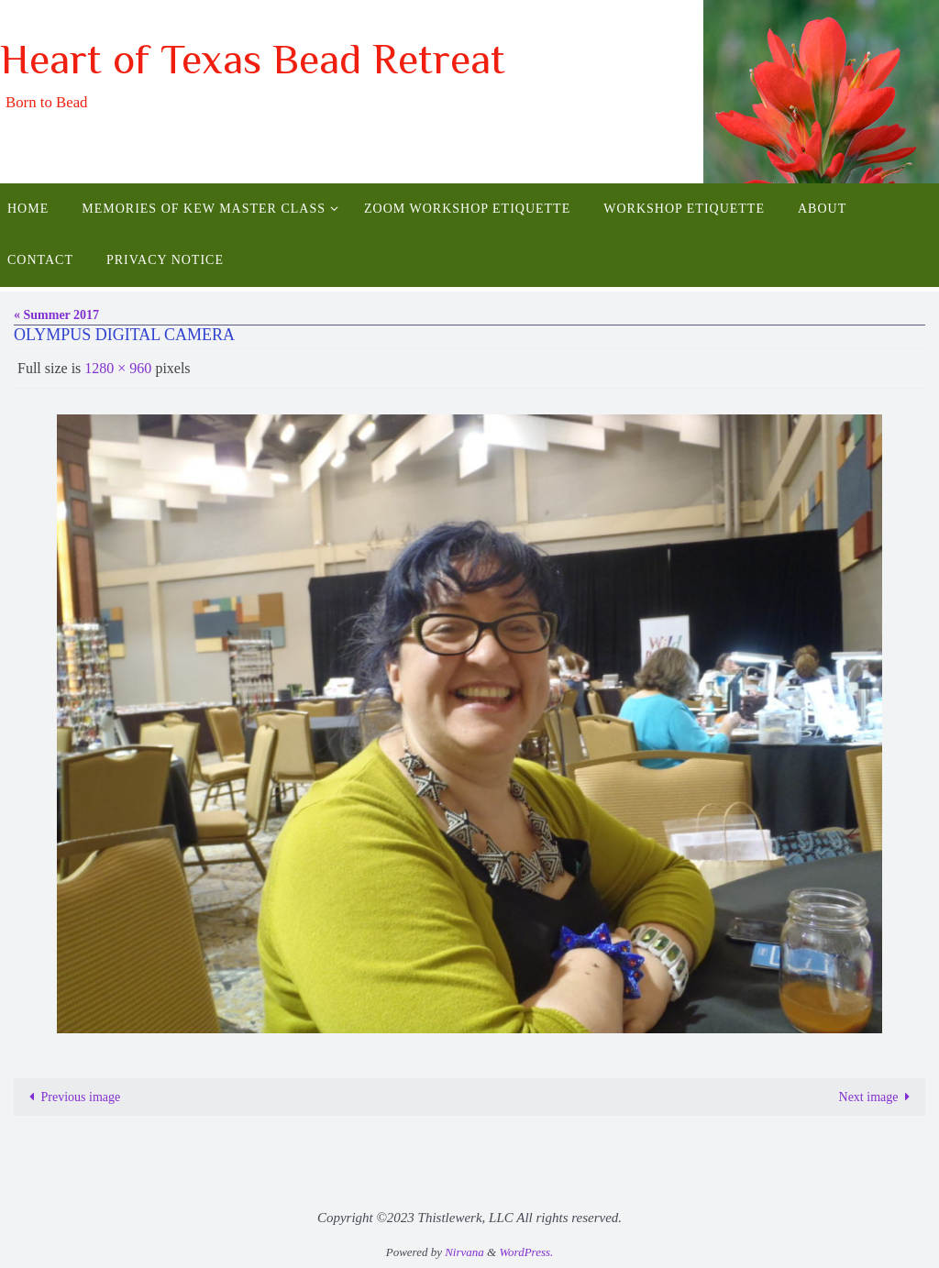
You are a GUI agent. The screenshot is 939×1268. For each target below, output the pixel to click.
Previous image (71, 1097)
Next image (878, 1097)
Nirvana (464, 1252)
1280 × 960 (117, 368)
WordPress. (526, 1252)
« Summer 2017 (56, 315)
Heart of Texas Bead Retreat (252, 59)
